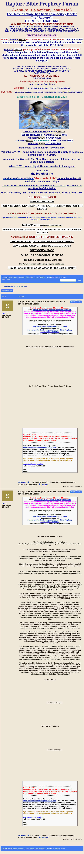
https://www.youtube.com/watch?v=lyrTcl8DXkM (52, 500)
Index (15, 277)
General (21, 277)
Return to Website (7, 277)
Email (23, 482)
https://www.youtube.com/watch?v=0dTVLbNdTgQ (52, 310)
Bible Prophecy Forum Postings (35, 277)
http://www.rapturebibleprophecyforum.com (50, 326)
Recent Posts (6, 279)
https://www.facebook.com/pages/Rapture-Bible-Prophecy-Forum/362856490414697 (50, 331)
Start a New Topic (7, 290)
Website (45, 484)
